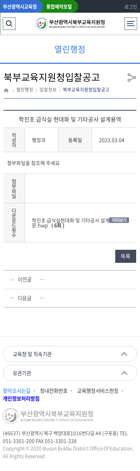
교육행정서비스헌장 (97, 391)
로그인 (130, 6)
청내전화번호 (54, 391)
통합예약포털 (59, 6)
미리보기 (119, 220)
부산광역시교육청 (20, 6)
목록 (125, 256)
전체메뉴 (130, 21)
